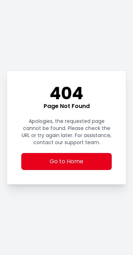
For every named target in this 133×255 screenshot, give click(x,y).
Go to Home (66, 161)
